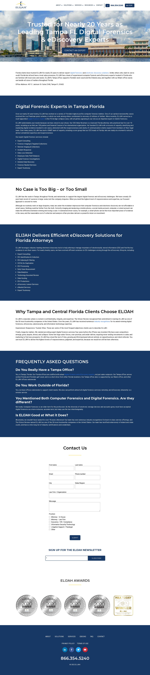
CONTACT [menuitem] (99, 5)
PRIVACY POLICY (68, 643)
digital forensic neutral (36, 119)
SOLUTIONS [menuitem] (68, 5)
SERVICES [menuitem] (78, 5)
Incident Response (24, 150)
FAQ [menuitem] (91, 636)
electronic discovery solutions (97, 73)
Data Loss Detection (25, 153)
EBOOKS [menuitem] (83, 636)
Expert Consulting (24, 141)
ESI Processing (23, 266)
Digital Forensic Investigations (29, 159)
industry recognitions (102, 321)
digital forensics (76, 73)
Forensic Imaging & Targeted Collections (32, 144)
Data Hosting (22, 278)
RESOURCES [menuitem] (89, 5)
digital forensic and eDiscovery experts (79, 374)
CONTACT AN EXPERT (75, 50)
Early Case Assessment (26, 269)
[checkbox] (74, 517)
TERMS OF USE (82, 643)
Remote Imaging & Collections (29, 147)
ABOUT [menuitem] (58, 5)
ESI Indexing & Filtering (26, 260)
